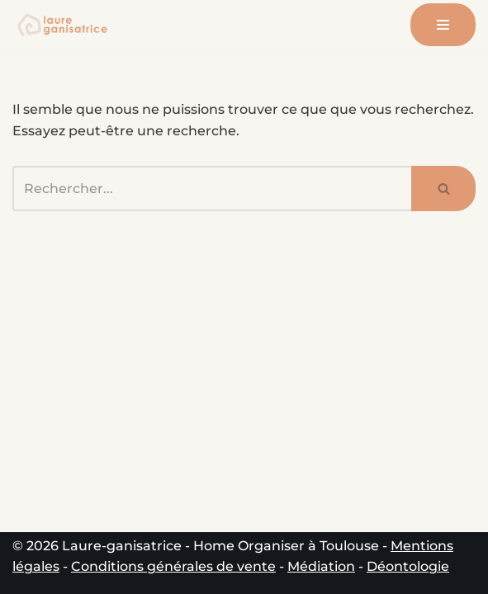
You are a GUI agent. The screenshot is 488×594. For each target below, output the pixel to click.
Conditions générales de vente (173, 566)
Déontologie (408, 566)
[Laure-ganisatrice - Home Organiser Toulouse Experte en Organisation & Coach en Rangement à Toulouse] (61, 24)
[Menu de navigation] (443, 24)
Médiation (321, 566)
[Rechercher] (211, 188)
